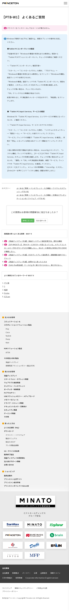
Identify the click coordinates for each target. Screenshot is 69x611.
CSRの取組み (7, 578)
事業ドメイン (55, 573)
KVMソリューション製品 (13, 348)
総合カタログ (10, 442)
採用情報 (19, 578)
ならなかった (41, 220)
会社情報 (5, 568)
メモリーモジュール (11, 400)
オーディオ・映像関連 (12, 389)
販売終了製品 (9, 454)
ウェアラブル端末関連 (12, 382)
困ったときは (10, 423)
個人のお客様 (10, 371)
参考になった (28, 220)
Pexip (8, 339)
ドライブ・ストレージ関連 (13, 403)
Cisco (8, 332)
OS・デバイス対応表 (11, 451)
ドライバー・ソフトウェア (15, 435)
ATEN (8, 352)
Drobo (6, 293)
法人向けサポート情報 (12, 461)
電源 (6, 290)
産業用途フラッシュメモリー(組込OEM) (20, 366)
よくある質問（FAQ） (12, 427)
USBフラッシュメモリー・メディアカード (19, 396)
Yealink (8, 336)
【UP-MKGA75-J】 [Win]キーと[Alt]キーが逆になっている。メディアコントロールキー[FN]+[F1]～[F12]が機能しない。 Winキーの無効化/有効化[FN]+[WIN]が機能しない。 (35, 248)
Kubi (7, 342)
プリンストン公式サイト (13, 479)
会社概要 (5, 573)
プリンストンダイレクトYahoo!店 (16, 486)
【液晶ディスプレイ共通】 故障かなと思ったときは (27, 262)
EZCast (7, 296)
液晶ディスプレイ (12, 362)
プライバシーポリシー (10, 591)
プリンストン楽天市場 (12, 482)
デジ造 (6, 283)
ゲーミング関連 (9, 413)
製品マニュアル (11, 438)
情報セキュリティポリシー (24, 588)
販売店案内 (8, 475)
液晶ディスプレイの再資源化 (14, 458)
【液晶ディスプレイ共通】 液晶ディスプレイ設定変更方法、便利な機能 (35, 241)
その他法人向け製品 (11, 358)
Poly (7, 329)
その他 (6, 417)
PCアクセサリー (10, 393)
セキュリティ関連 (10, 410)
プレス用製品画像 (12, 445)
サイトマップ (7, 588)
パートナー (26, 573)
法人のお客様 (10, 317)
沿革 (35, 573)
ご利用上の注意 (41, 588)
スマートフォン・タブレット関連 (16, 379)
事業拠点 (15, 573)
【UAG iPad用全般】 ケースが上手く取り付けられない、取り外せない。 (35, 265)
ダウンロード (9, 431)
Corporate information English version (42, 578)
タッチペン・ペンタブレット (14, 386)
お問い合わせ (9, 465)
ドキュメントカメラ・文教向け (15, 406)
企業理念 (43, 573)
